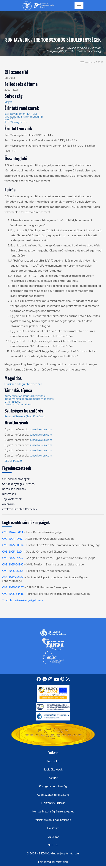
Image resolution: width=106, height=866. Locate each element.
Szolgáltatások (53, 769)
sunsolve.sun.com (41, 429)
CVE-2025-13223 (12, 558)
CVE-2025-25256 (12, 571)
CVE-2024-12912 (12, 538)
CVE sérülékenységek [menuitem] (16, 479)
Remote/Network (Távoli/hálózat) (24, 416)
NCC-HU (53, 845)
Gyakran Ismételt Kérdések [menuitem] (19, 509)
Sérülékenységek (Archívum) (84, 47)
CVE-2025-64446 (13, 593)
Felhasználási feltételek (53, 862)
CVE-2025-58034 (12, 545)
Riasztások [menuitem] (9, 494)
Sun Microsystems (15, 122)
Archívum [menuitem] (8, 504)
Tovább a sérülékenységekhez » (22, 600)
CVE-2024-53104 (12, 532)
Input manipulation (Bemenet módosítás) (29, 399)
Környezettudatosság (53, 786)
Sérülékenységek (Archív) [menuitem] (18, 484)
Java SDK (9, 119)
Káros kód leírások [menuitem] (14, 489)
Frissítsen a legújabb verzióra (23, 384)
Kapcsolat (53, 761)
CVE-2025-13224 (12, 551)
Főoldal (59, 47)
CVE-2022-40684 (13, 577)
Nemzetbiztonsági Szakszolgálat (53, 811)
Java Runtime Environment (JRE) (23, 116)
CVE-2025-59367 (13, 587)
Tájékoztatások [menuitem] (12, 499)
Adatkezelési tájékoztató (53, 794)
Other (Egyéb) (12, 401)
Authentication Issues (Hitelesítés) (24, 396)
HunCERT (53, 828)
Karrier (53, 778)
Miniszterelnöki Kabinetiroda (53, 820)
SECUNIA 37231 (13, 460)
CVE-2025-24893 (12, 564)
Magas (8, 102)
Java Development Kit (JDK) (20, 113)
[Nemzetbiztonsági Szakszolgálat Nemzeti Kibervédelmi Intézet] (38, 5)
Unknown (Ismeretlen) (17, 404)
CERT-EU (53, 836)
